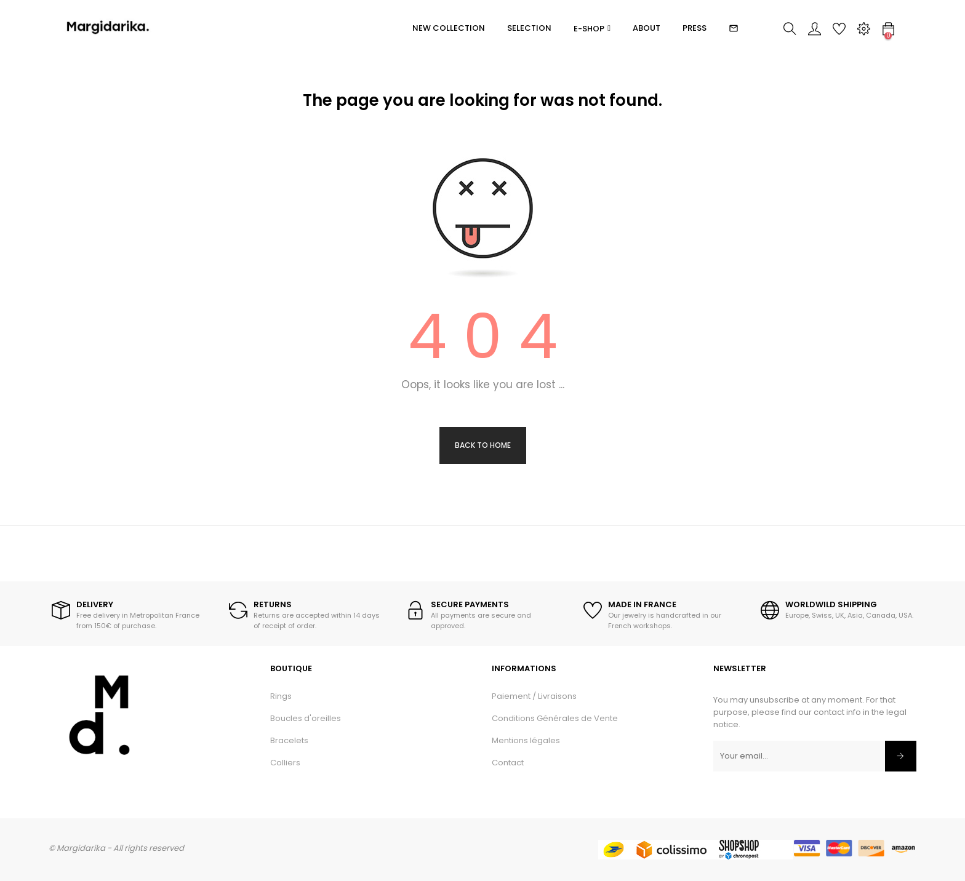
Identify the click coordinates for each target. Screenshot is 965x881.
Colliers (285, 762)
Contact (508, 762)
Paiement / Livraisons (534, 696)
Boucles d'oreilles (305, 718)
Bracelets (289, 740)
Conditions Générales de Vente (555, 718)
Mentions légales (526, 740)
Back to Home (483, 445)
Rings (281, 696)
